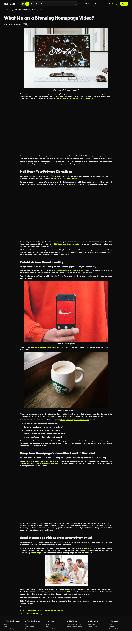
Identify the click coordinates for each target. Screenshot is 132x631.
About (110, 624)
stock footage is (36, 553)
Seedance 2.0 (91, 624)
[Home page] (10, 4)
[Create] (23, 4)
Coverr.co (87, 548)
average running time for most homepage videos (41, 463)
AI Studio (88, 4)
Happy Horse (91, 628)
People (5, 626)
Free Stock (100, 4)
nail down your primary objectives (65, 178)
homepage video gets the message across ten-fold (75, 98)
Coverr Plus (112, 626)
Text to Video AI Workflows (74, 624)
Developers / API (113, 628)
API (109, 4)
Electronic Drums (29, 626)
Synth (26, 624)
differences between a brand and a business (67, 270)
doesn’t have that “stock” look (60, 592)
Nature (5, 624)
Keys (26, 628)
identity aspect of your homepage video (74, 420)
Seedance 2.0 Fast (92, 626)
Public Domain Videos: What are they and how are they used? (42, 610)
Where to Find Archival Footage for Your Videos (37, 614)
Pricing (114, 4)
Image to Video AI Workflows (74, 626)
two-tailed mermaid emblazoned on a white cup (50, 347)
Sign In (124, 4)
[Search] (27, 4)
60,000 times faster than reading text (66, 244)
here (52, 597)
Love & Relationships (9, 628)
